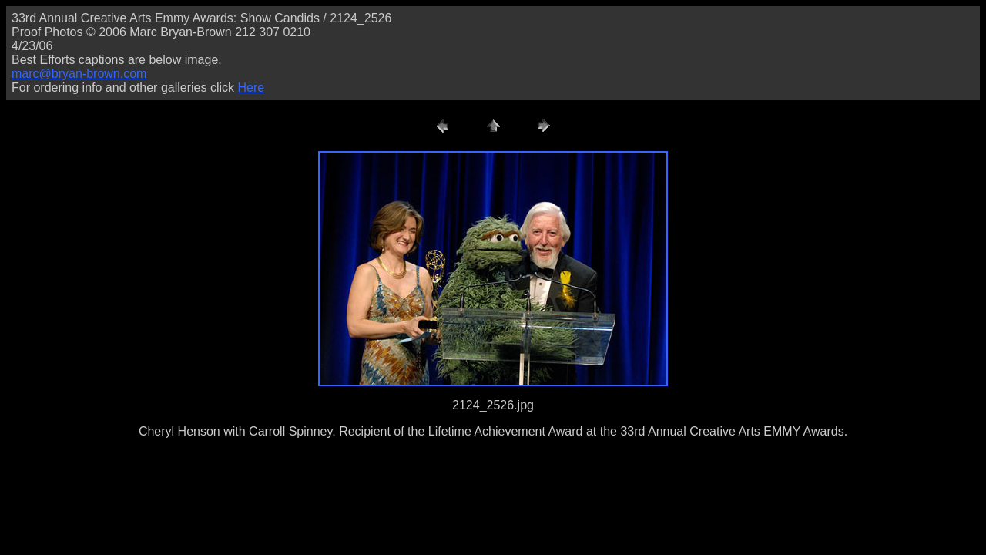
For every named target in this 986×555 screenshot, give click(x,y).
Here (250, 87)
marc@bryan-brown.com (79, 73)
